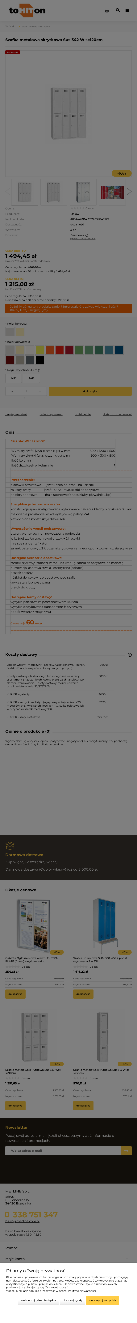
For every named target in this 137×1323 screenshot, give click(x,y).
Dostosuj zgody (72, 1300)
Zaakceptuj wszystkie (102, 1300)
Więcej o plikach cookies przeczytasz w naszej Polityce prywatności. (51, 1291)
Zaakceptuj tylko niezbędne (38, 1300)
